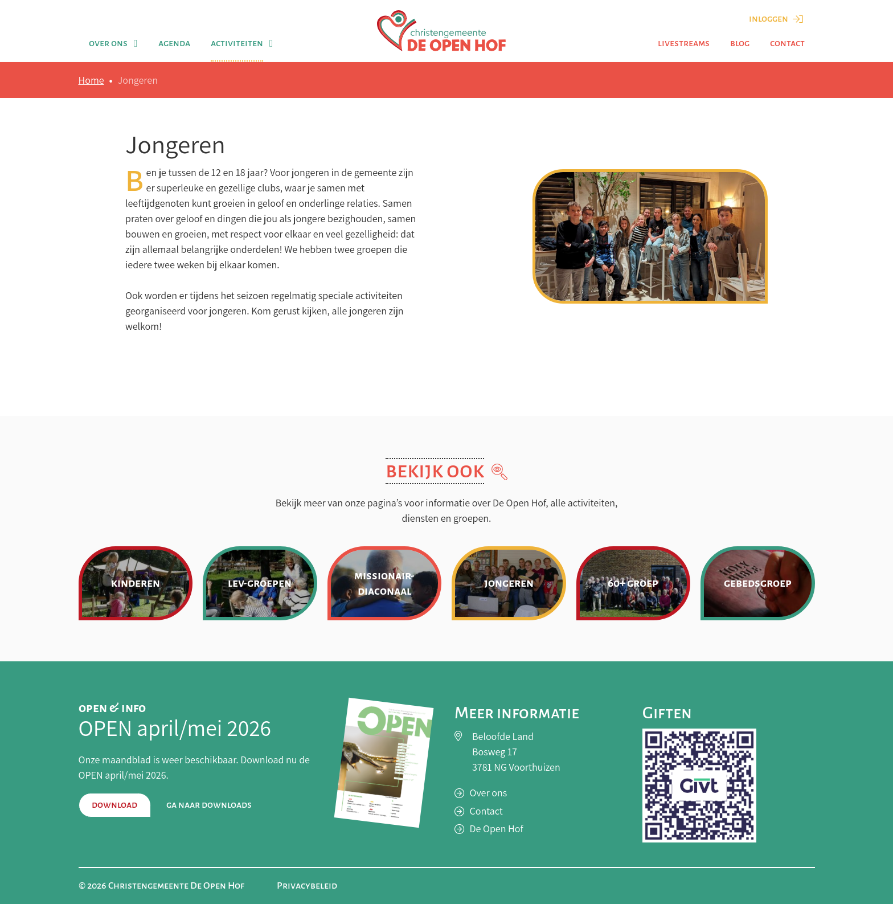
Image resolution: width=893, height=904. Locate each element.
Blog (739, 43)
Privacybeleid (307, 886)
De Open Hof (496, 828)
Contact (787, 43)
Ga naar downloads (209, 805)
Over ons (108, 43)
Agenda (174, 43)
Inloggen (776, 19)
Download (114, 805)
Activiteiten (237, 43)
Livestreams (684, 43)
